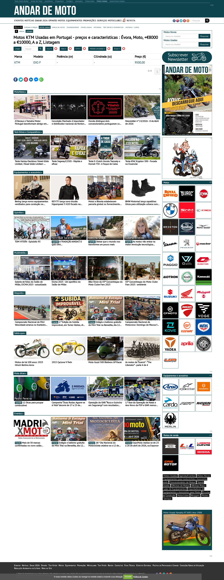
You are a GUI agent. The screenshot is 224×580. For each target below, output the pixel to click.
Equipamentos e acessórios (28, 172)
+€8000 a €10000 (97, 49)
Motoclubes (115, 20)
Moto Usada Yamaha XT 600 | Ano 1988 (187, 528)
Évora (117, 49)
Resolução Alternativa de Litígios (27, 568)
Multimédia (20, 252)
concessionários (73, 27)
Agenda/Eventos (187, 475)
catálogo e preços (30, 27)
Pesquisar (204, 36)
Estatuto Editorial (143, 565)
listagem (29, 31)
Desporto (19, 293)
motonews (97, 27)
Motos (61, 20)
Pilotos (205, 495)
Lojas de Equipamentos (174, 488)
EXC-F (37, 62)
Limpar (17, 49)
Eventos (19, 20)
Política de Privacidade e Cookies (165, 565)
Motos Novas (203, 475)
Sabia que (20, 333)
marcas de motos (58, 27)
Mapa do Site (47, 568)
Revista (131, 20)
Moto (63, 49)
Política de (140, 576)
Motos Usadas (170, 475)
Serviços (102, 20)
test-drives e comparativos (113, 27)
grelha (21, 31)
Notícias (29, 20)
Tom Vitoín (52, 565)
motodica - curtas (132, 27)
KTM (78, 49)
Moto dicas (20, 373)
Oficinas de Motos (180, 485)
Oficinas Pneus (198, 485)
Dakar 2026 (41, 20)
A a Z (49, 49)
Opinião (52, 20)
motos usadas (44, 27)
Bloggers (195, 495)
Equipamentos (74, 20)
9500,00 (140, 62)
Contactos (119, 565)
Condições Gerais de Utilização (192, 565)
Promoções (89, 20)
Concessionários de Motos (182, 482)
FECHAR (128, 576)
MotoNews (20, 91)
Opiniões (19, 212)
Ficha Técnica (129, 565)
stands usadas (86, 27)
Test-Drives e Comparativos (28, 132)
